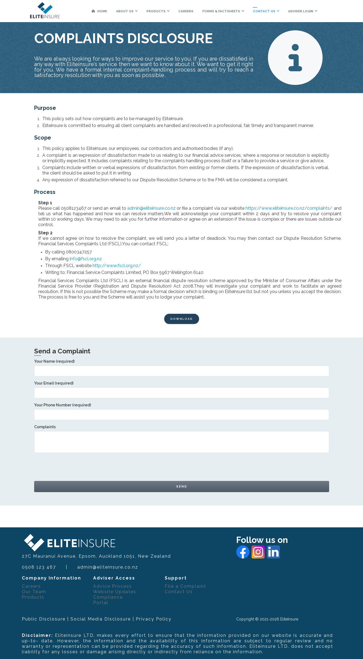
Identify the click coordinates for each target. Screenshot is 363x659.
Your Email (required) (181, 388)
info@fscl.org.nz (86, 258)
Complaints (181, 434)
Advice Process (112, 586)
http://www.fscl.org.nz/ (117, 265)
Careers (31, 586)
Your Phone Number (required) (181, 409)
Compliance (108, 597)
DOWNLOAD (181, 324)
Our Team (34, 591)
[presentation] (75, 467)
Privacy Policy (154, 619)
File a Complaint (185, 586)
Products (33, 597)
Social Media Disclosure (100, 619)
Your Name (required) (181, 366)
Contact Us (179, 591)
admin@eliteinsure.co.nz (151, 208)
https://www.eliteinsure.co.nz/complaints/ (289, 208)
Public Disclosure (44, 619)
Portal (100, 602)
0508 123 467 (39, 567)
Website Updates (114, 591)
